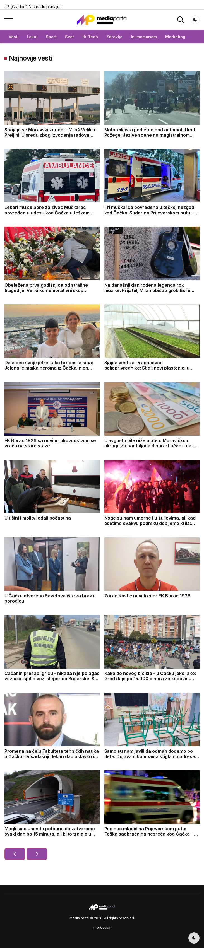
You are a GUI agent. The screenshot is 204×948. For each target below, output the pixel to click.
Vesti (13, 36)
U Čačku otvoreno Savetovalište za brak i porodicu (49, 598)
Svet (69, 36)
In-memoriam (144, 36)
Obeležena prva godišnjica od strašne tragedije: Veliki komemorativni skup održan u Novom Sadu (46, 290)
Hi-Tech (90, 36)
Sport (51, 36)
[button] (8, 19)
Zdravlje (114, 36)
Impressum (102, 927)
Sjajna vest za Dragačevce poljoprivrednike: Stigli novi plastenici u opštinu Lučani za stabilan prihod (146, 368)
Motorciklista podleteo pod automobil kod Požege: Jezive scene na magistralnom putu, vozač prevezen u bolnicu (149, 135)
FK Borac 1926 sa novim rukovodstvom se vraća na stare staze (50, 443)
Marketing (175, 36)
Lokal (32, 36)
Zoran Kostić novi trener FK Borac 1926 (147, 596)
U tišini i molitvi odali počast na (37, 518)
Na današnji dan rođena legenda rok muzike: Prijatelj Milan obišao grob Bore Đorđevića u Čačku (147, 290)
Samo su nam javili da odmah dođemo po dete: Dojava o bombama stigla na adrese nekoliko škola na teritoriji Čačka (149, 756)
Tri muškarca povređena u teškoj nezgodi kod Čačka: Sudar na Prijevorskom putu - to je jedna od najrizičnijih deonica (151, 212)
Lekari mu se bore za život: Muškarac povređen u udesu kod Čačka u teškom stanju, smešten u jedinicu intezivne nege (49, 212)
